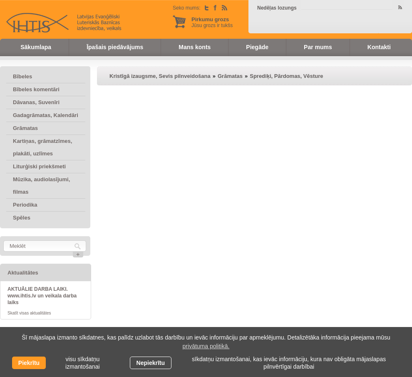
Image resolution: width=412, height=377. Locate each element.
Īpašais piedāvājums (115, 47)
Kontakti (379, 47)
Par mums (318, 47)
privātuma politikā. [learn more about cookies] (206, 346)
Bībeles (22, 76)
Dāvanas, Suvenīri (36, 102)
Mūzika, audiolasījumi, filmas (41, 185)
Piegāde (257, 47)
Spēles (21, 218)
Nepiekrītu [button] (151, 363)
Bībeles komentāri (36, 89)
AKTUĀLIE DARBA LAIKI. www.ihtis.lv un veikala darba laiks (42, 295)
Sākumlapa (35, 47)
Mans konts (195, 47)
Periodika (25, 205)
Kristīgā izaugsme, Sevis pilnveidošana (160, 76)
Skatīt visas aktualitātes (29, 313)
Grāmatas (25, 128)
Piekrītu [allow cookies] (29, 363)
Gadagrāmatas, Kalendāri (45, 115)
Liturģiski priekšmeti (39, 166)
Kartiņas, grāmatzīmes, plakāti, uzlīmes (42, 147)
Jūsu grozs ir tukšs (212, 22)
